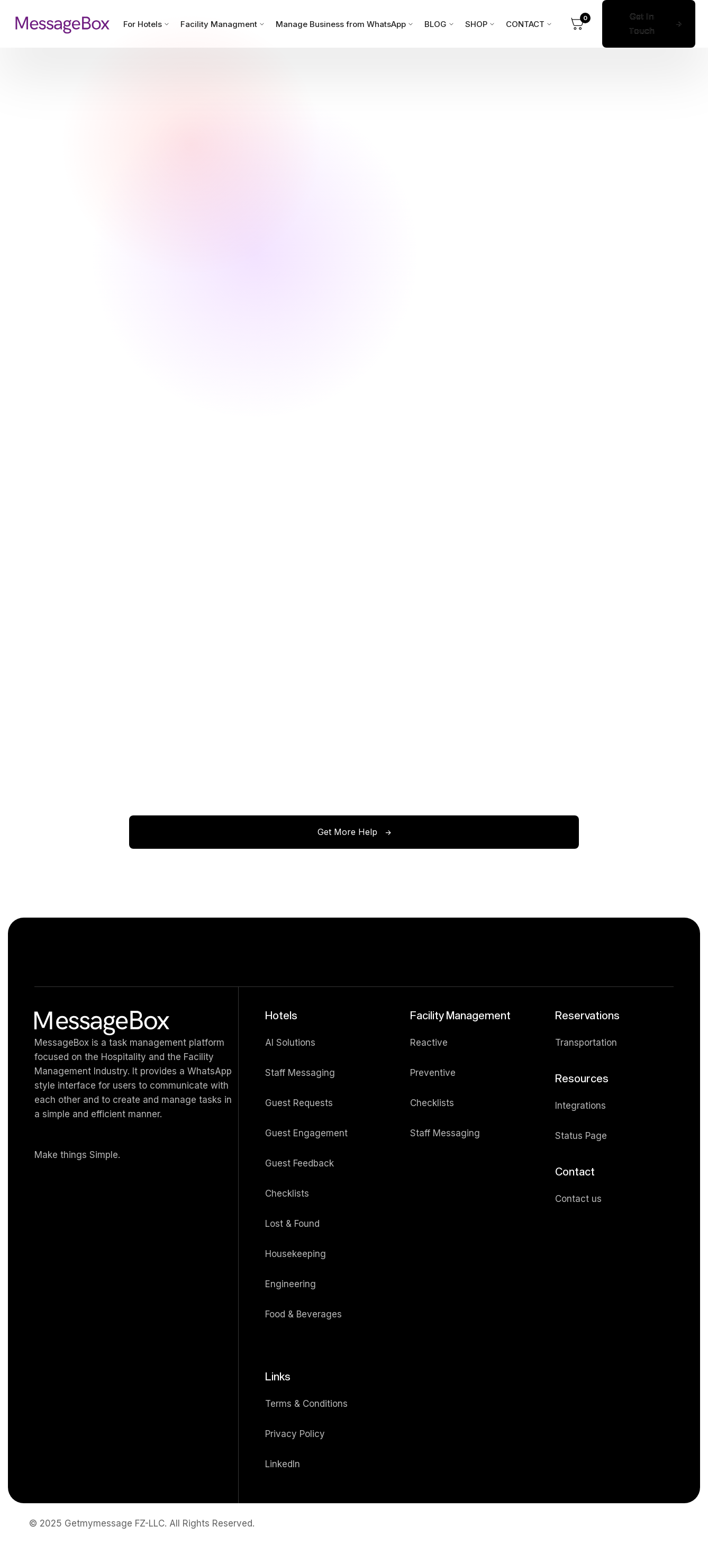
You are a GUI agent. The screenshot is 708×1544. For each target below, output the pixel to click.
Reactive (429, 1042)
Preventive (433, 1072)
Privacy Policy (295, 1434)
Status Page (581, 1135)
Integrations (580, 1105)
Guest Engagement (306, 1133)
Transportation (586, 1042)
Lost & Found (292, 1223)
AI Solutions (290, 1042)
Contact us (578, 1198)
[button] (577, 24)
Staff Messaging (300, 1072)
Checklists (287, 1193)
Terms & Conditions (306, 1403)
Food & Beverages (303, 1314)
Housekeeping (295, 1254)
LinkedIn (282, 1464)
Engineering (290, 1284)
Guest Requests (299, 1103)
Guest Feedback (299, 1163)
